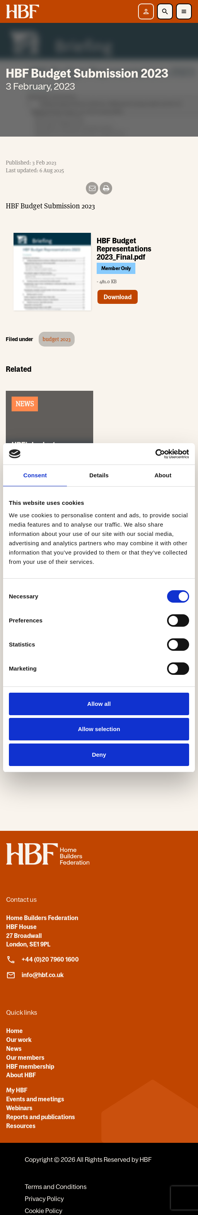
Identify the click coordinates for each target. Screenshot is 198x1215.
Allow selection (99, 729)
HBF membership (30, 1066)
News (14, 1048)
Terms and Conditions (56, 1187)
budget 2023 (57, 339)
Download (117, 297)
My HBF (16, 1090)
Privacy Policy (44, 1199)
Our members (25, 1057)
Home (14, 1031)
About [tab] (162, 475)
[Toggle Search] (165, 11)
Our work (19, 1039)
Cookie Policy (43, 1211)
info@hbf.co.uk (35, 975)
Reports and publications (40, 1117)
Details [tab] (99, 475)
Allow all (99, 703)
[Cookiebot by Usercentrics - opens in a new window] (155, 454)
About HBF (21, 1075)
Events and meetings (35, 1099)
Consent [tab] (35, 475)
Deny (99, 754)
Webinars (19, 1108)
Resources (21, 1126)
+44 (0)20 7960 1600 (42, 959)
